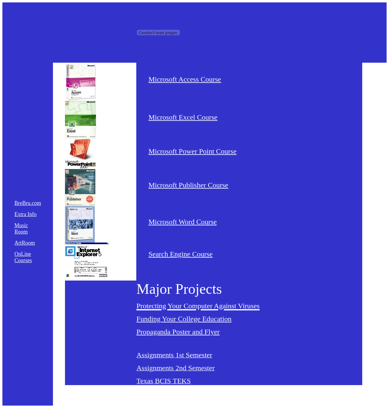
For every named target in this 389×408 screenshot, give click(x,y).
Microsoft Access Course (184, 79)
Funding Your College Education (183, 319)
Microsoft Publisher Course (188, 185)
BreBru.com (27, 203)
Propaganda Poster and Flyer (178, 332)
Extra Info (25, 214)
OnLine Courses (23, 257)
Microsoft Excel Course (182, 117)
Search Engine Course (180, 254)
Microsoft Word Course (182, 222)
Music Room (21, 228)
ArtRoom (24, 243)
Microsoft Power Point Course (192, 151)
